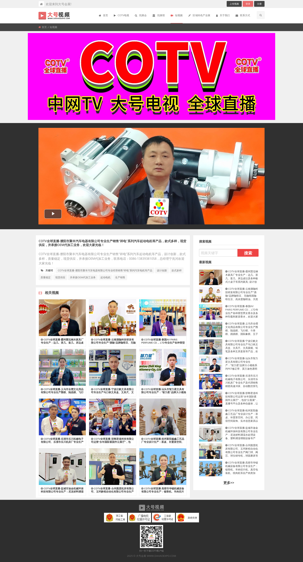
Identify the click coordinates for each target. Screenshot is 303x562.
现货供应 (60, 277)
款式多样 (177, 270)
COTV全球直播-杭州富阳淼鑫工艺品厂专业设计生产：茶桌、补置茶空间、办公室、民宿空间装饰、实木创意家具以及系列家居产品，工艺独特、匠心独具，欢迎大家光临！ (241, 416)
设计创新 (162, 270)
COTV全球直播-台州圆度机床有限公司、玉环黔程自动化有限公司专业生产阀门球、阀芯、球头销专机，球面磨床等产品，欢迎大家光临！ (241, 450)
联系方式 (243, 15)
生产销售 (120, 277)
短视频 (177, 15)
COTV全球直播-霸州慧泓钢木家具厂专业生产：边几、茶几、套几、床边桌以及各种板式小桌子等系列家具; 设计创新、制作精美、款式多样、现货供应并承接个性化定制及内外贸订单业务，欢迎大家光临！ (241, 277)
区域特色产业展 (199, 15)
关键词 (47, 270)
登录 (248, 3)
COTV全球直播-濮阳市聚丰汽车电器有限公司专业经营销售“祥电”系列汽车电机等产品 (105, 270)
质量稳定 (46, 277)
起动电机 (105, 277)
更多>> (228, 482)
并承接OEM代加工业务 (83, 277)
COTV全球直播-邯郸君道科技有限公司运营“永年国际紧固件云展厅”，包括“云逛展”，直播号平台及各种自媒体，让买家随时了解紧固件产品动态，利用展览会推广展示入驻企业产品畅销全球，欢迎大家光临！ (241, 398)
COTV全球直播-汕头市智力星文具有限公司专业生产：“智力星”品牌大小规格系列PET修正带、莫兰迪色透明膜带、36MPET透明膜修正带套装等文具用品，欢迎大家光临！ (241, 363)
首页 (103, 15)
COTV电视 (121, 15)
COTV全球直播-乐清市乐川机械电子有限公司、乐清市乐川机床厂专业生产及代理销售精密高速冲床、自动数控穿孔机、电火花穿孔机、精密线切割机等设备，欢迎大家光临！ (241, 381)
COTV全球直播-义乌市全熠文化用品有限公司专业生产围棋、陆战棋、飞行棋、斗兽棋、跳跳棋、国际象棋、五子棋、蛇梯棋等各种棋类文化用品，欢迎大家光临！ (241, 329)
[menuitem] (103, 15)
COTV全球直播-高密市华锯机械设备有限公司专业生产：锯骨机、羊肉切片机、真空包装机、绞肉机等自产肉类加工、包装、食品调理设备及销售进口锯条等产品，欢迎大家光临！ (241, 468)
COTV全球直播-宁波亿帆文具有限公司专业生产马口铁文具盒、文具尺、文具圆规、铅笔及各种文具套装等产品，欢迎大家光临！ (241, 346)
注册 (259, 3)
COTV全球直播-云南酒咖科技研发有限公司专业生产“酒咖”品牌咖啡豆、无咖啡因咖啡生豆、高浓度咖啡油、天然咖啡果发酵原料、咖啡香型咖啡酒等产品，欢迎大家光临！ (241, 294)
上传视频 (234, 3)
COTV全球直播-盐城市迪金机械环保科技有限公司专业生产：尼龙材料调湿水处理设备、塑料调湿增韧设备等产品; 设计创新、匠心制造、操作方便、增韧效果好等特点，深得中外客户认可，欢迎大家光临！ (241, 433)
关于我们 (223, 15)
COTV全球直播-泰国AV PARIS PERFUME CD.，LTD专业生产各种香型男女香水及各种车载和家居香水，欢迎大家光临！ (241, 311)
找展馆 (158, 15)
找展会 (141, 15)
